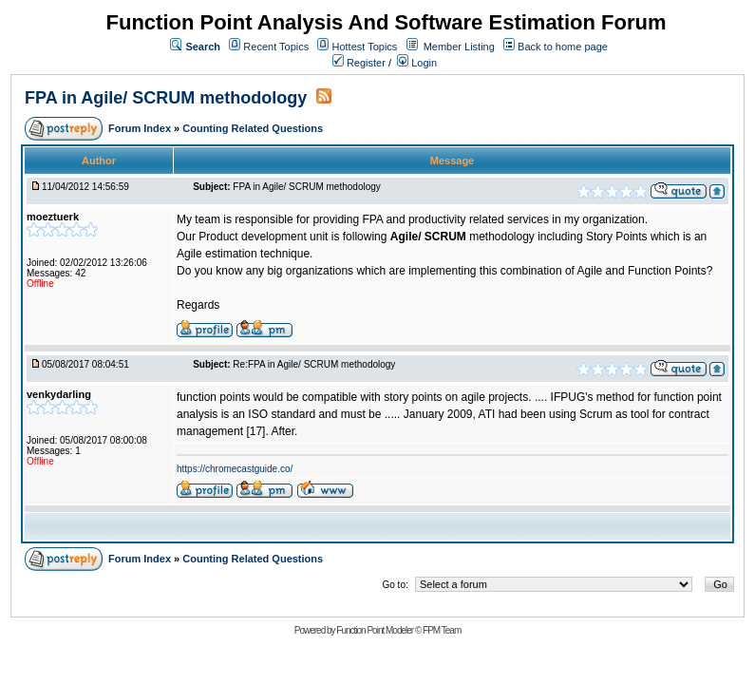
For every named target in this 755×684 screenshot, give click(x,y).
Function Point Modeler (374, 630)
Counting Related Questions (252, 128)
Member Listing (459, 46)
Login (417, 62)
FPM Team (442, 630)
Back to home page (563, 46)
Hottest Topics (364, 46)
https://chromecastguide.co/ (235, 469)
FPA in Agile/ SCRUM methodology (168, 97)
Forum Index (141, 128)
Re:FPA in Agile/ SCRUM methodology (314, 364)
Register (359, 62)
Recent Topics (276, 46)
